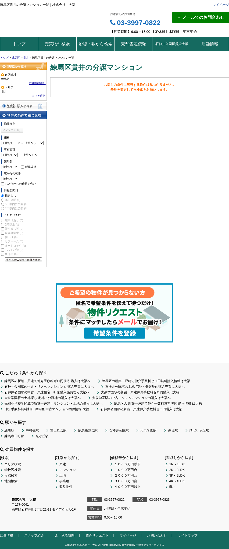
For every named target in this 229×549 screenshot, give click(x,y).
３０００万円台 (125, 481)
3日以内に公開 (16, 204)
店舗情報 (209, 43)
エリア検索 (12, 464)
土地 (62, 475)
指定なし (10, 195)
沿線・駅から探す (23, 106)
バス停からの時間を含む (20, 183)
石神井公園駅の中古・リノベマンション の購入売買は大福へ (49, 386)
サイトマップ (187, 535)
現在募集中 (14, 233)
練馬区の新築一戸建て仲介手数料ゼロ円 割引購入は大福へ (47, 381)
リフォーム (14, 241)
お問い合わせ (157, 535)
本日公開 (12, 200)
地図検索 (11, 481)
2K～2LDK (177, 470)
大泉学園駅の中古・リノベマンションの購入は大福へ (131, 398)
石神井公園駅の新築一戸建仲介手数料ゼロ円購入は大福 (141, 409)
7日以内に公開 (16, 208)
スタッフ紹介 (34, 535)
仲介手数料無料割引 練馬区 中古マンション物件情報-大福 (46, 409)
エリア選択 (39, 96)
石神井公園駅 (119, 430)
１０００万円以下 (127, 464)
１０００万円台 (125, 470)
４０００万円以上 (127, 487)
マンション (67, 470)
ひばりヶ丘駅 (199, 430)
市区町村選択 (37, 83)
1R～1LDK (177, 464)
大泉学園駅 (148, 430)
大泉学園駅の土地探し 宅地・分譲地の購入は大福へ (42, 398)
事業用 (64, 481)
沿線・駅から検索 (95, 43)
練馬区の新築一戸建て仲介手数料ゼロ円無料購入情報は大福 (146, 381)
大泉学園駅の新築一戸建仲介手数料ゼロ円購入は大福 (140, 392)
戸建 (62, 464)
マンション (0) (11, 130)
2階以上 (12, 224)
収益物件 (65, 487)
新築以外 (30, 167)
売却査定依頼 (133, 43)
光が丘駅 (42, 436)
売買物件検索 (57, 43)
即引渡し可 (14, 228)
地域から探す (23, 66)
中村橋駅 (32, 430)
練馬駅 (9, 430)
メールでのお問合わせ (200, 17)
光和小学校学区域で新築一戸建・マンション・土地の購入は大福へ (53, 403)
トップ (19, 43)
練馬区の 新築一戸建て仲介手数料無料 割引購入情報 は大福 (158, 403)
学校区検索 (12, 470)
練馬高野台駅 (88, 430)
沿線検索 (11, 475)
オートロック (15, 245)
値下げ (11, 237)
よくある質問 (65, 535)
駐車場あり (14, 220)
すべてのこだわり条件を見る (23, 259)
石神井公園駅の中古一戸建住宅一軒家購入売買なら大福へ (46, 392)
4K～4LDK (177, 481)
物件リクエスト (97, 535)
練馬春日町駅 (14, 436)
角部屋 (11, 254)
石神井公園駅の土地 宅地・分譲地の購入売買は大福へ (145, 386)
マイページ (221, 5)
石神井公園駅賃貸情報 (171, 44)
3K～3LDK (177, 475)
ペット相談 (14, 250)
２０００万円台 (125, 475)
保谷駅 (173, 430)
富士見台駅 (58, 430)
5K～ (173, 487)
